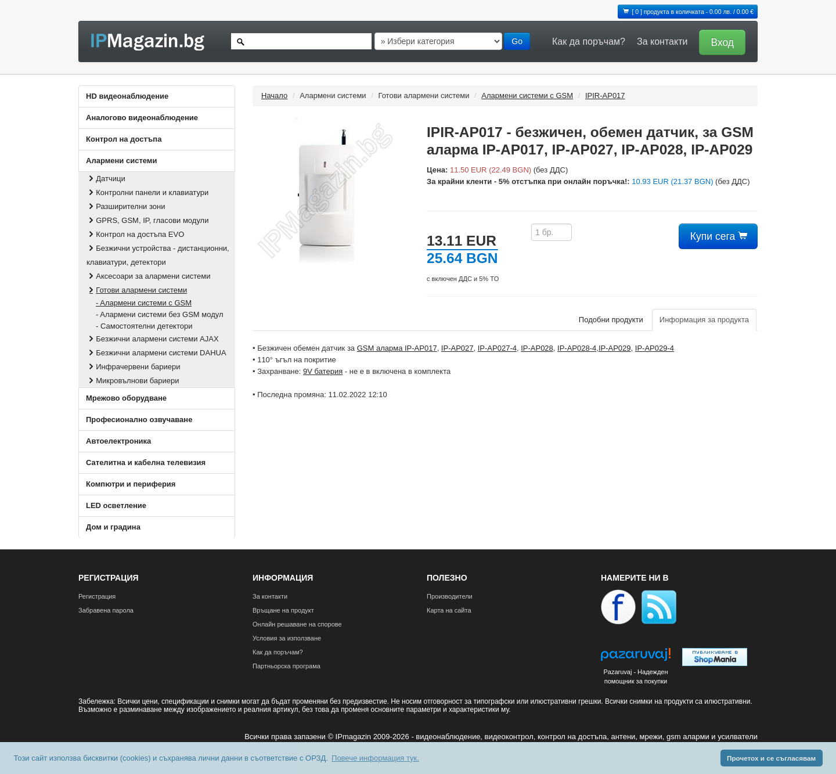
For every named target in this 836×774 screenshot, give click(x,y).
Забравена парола (106, 610)
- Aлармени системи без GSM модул (160, 314)
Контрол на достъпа (123, 139)
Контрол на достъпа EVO (135, 234)
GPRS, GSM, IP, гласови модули (147, 220)
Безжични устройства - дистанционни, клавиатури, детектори (158, 255)
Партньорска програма (286, 666)
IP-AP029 (615, 348)
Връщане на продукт (283, 610)
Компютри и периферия (130, 484)
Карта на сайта (449, 610)
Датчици (106, 178)
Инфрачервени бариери (134, 366)
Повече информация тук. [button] (375, 758)
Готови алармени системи (137, 290)
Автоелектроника (118, 441)
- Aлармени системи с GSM (144, 302)
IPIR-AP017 (605, 95)
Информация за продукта (704, 319)
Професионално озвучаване (139, 419)
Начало (274, 95)
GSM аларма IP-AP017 (397, 348)
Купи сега (718, 236)
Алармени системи (121, 160)
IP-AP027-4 (497, 348)
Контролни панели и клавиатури (147, 192)
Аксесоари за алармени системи (149, 276)
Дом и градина (113, 527)
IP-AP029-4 (654, 348)
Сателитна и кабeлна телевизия (146, 462)
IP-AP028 (537, 348)
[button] (719, 41)
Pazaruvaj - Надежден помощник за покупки (635, 676)
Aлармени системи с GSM (527, 95)
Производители (450, 596)
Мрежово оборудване (126, 398)
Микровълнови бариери (133, 380)
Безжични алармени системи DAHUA (156, 352)
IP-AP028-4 (576, 348)
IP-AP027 (457, 348)
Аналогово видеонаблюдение (142, 117)
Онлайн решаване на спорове (297, 624)
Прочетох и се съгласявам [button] (771, 758)
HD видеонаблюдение (127, 96)
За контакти (662, 41)
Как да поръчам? (588, 41)
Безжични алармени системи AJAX (153, 338)
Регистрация (97, 596)
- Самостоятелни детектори (144, 326)
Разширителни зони (126, 206)
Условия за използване (287, 638)
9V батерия (323, 371)
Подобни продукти (611, 319)
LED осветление (116, 505)
